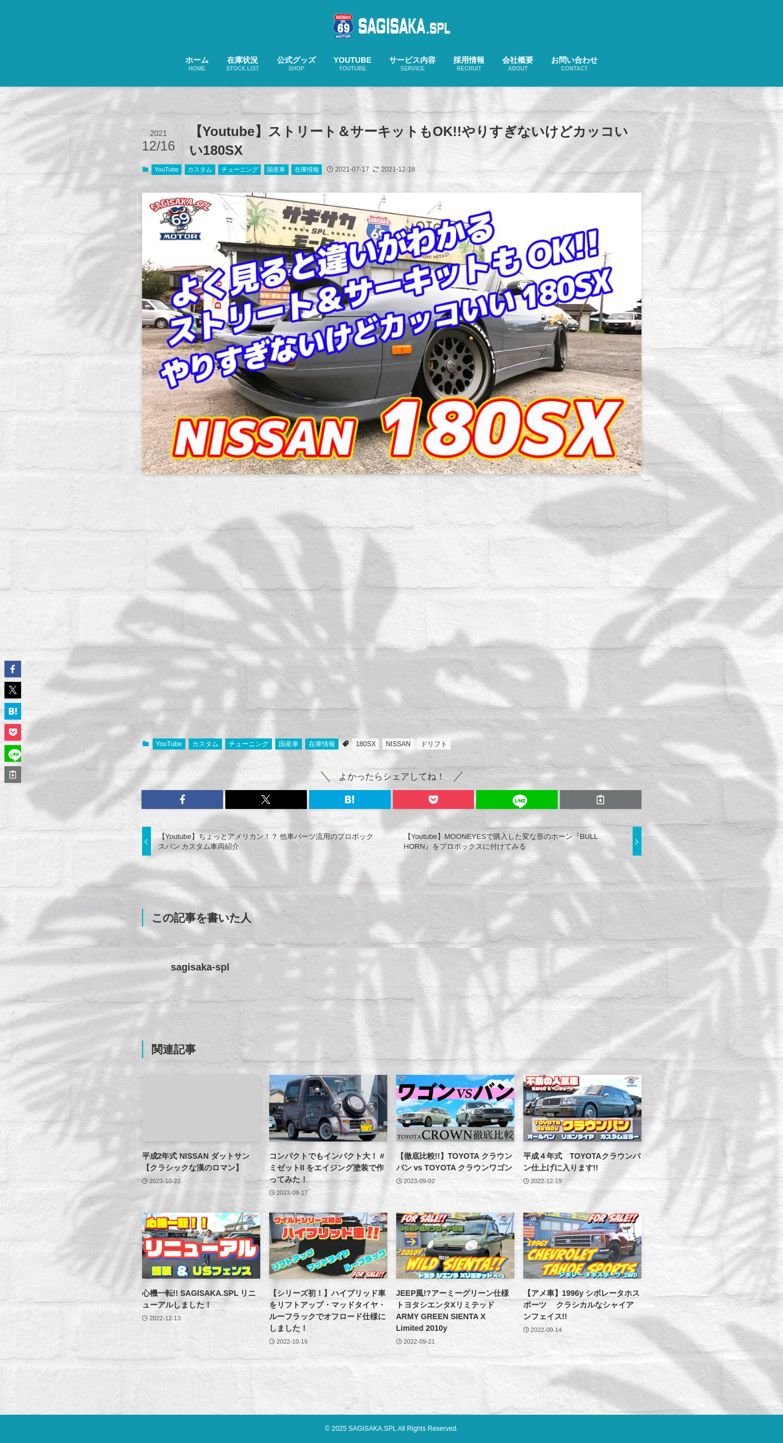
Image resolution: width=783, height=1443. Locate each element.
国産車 (276, 169)
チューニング (239, 169)
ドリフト (434, 744)
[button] (182, 799)
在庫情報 (307, 169)
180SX (366, 744)
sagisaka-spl (200, 967)
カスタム (200, 169)
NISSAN (398, 744)
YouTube (167, 169)
